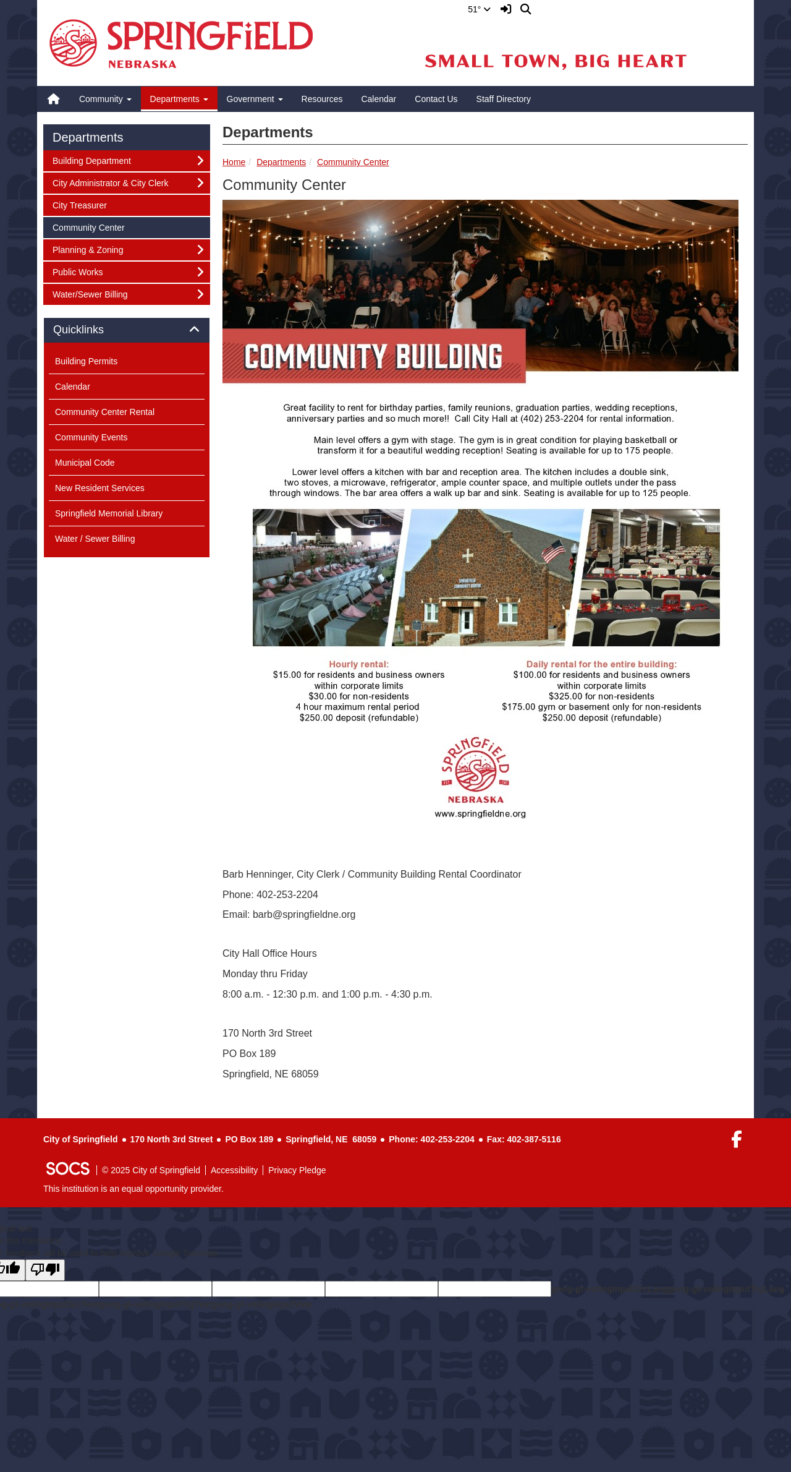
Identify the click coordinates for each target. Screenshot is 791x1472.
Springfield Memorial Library (109, 513)
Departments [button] (179, 99)
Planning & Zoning (87, 249)
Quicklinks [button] (92, 330)
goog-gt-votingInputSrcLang (609, 1289)
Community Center (353, 162)
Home (233, 162)
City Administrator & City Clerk (110, 182)
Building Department (91, 160)
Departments (281, 162)
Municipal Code (85, 463)
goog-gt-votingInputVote (262, 1304)
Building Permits (86, 361)
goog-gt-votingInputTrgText (155, 1304)
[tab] (126, 330)
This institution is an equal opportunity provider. (133, 1189)
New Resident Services (100, 488)
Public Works (77, 271)
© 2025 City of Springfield (151, 1170)
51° (479, 9)
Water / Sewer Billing (95, 539)
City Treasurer (79, 204)
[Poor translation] (45, 1270)
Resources (322, 99)
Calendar (378, 99)
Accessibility (234, 1170)
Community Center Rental (104, 412)
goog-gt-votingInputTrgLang (726, 1289)
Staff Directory (503, 99)
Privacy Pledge (297, 1170)
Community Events (91, 437)
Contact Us (436, 99)
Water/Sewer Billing (90, 293)
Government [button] (255, 99)
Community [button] (105, 99)
